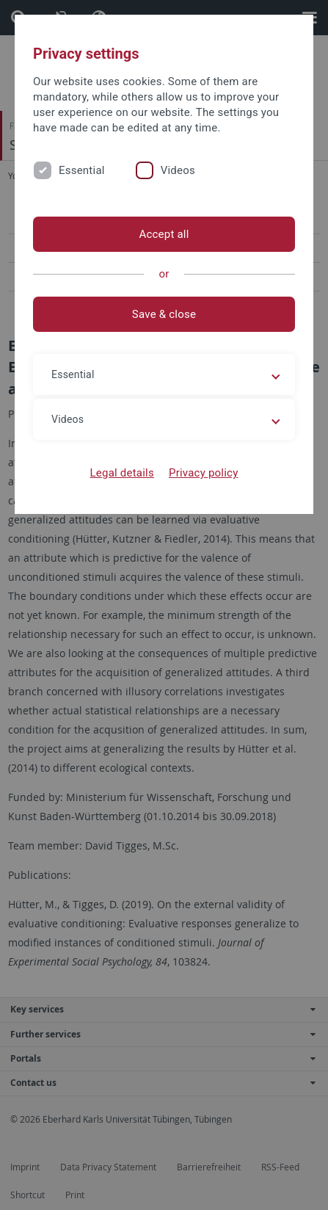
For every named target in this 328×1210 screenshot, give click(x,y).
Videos (178, 170)
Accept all (164, 234)
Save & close (164, 314)
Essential (82, 170)
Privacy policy (203, 472)
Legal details (122, 472)
